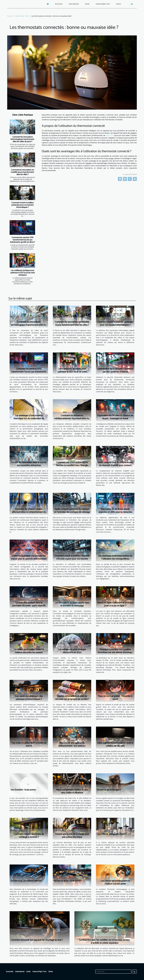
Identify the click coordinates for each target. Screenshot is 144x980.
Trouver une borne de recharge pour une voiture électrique (72, 835)
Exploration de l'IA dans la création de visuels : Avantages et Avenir (115, 417)
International (74, 4)
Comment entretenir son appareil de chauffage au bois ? (37, 940)
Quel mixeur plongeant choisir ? (111, 834)
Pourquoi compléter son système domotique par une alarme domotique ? (115, 652)
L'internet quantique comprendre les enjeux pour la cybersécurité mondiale (29, 557)
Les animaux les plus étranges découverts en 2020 (72, 651)
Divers (118, 4)
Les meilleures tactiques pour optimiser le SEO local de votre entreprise (22, 273)
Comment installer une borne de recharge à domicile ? (29, 835)
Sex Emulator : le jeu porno (23, 790)
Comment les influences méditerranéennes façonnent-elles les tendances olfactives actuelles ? (72, 418)
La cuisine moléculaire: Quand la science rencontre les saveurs (29, 651)
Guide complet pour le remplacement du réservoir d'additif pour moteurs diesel (115, 465)
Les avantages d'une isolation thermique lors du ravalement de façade (29, 418)
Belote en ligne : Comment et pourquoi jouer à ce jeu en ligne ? (115, 604)
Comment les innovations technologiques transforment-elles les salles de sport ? (22, 139)
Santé (87, 4)
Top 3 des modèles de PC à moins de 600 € (28, 744)
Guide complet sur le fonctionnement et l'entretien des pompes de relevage (72, 510)
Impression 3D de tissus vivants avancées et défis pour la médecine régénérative (115, 512)
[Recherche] (113, 972)
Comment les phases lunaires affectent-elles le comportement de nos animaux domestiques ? (29, 512)
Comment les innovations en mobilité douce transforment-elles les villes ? (22, 172)
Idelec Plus (110, 135)
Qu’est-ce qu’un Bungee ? (109, 790)
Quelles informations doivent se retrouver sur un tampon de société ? (72, 697)
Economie (58, 4)
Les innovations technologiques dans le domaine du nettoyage (72, 604)
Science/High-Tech (103, 4)
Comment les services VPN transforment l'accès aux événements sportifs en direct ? (22, 240)
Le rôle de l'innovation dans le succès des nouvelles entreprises (28, 464)
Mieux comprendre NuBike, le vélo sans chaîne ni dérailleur (72, 791)
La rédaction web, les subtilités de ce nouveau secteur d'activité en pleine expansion (104, 941)
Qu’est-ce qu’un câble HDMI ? (68, 881)
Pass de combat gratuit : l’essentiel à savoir (115, 697)
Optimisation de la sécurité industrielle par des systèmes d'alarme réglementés (115, 372)
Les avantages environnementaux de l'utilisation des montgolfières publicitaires (115, 559)
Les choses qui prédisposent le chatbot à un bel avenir (115, 882)
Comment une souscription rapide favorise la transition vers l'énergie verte (72, 465)
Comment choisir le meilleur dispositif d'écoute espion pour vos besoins (72, 557)
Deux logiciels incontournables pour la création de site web (115, 744)
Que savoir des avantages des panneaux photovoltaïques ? (29, 697)
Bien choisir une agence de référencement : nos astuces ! (72, 744)
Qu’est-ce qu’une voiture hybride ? (26, 881)
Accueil (9, 16)
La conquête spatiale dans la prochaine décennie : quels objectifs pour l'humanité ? (29, 606)
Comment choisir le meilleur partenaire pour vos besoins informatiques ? (22, 205)
